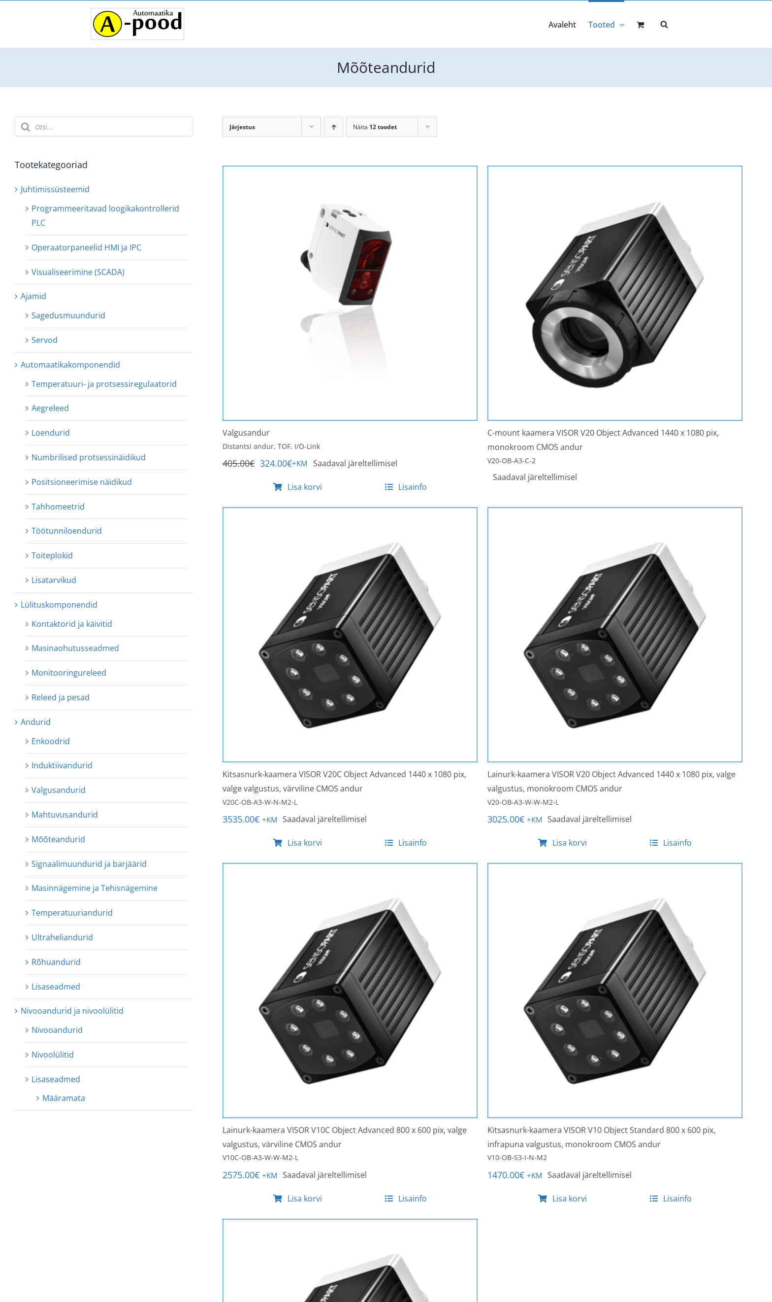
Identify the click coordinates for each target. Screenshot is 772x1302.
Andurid (36, 722)
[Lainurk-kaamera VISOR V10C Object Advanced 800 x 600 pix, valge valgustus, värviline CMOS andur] (350, 869)
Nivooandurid (57, 1030)
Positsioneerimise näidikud (82, 482)
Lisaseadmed (56, 986)
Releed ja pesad (61, 697)
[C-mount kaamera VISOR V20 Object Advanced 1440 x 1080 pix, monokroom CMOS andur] (614, 172)
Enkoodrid (51, 741)
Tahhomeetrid (58, 506)
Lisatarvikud (54, 580)
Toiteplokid (52, 555)
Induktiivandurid (62, 765)
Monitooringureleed (69, 672)
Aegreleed (50, 408)
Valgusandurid (59, 790)
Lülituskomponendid (59, 604)
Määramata (63, 1098)
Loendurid (51, 432)
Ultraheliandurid (62, 937)
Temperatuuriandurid (72, 912)
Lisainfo (406, 486)
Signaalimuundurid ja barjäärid (89, 863)
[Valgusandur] (350, 172)
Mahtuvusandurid (65, 814)
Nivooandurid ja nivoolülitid (72, 1010)
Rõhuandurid (56, 962)
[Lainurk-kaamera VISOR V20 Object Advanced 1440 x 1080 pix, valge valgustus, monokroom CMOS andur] (614, 514)
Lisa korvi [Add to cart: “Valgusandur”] (297, 486)
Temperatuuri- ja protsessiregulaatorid (104, 383)
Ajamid (33, 296)
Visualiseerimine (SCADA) (78, 272)
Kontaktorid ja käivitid (72, 623)
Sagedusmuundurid (68, 315)
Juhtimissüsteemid (55, 189)
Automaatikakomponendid (70, 364)
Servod (45, 340)
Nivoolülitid (53, 1054)
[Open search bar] (664, 24)
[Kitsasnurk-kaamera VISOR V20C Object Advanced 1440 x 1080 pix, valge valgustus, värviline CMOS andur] (350, 514)
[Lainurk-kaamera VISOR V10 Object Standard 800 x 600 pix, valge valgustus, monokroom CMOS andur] (350, 1225)
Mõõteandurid (58, 839)
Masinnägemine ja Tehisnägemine (95, 888)
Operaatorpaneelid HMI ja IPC (86, 247)
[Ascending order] (333, 127)
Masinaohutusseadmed (75, 648)
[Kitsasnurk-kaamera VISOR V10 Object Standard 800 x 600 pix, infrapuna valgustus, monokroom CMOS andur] (614, 869)
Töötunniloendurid (67, 530)
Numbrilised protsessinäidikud (89, 457)
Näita (375, 127)
